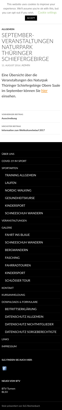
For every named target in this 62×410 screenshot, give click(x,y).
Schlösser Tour (17, 280)
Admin (26, 65)
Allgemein (8, 29)
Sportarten (10, 168)
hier (44, 90)
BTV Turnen (8, 388)
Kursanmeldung (13, 294)
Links (5, 339)
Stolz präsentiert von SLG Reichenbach (21, 405)
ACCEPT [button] (31, 18)
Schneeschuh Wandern (24, 213)
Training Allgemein (20, 175)
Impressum (9, 346)
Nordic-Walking (18, 190)
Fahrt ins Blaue (17, 235)
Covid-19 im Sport (14, 160)
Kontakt (8, 287)
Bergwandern (16, 250)
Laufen (10, 183)
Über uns (8, 153)
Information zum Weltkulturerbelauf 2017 (31, 128)
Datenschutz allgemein (24, 316)
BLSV (5, 391)
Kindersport (15, 205)
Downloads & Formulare (20, 301)
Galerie (7, 227)
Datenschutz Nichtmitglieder (29, 324)
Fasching (12, 257)
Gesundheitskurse (20, 198)
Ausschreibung (31, 116)
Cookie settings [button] (47, 12)
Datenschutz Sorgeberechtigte (31, 332)
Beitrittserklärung (21, 309)
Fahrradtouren (18, 265)
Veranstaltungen (14, 220)
